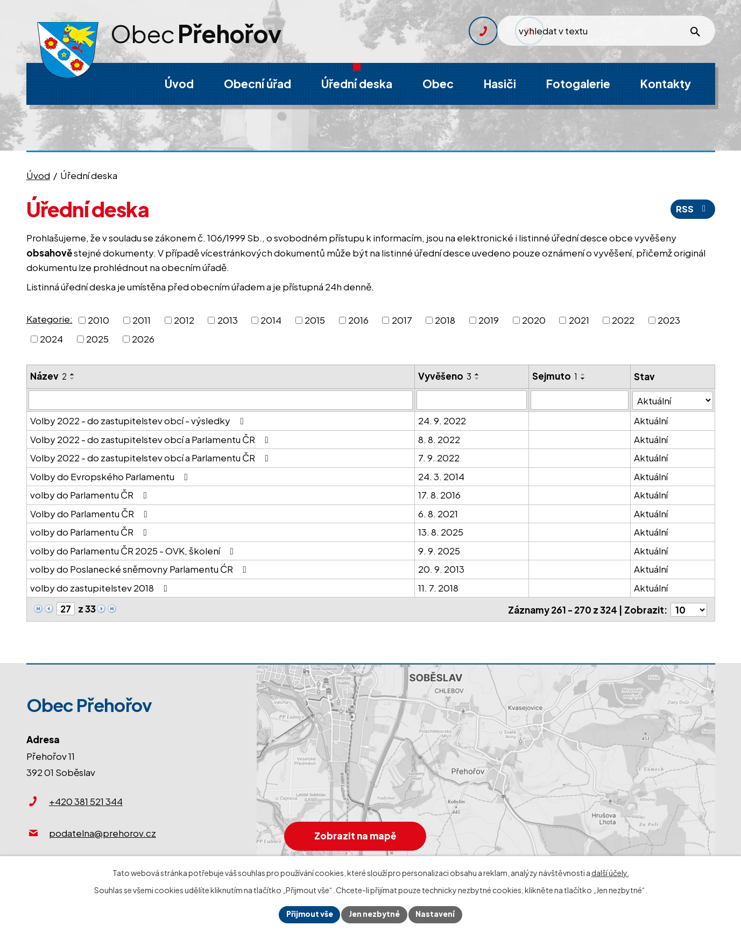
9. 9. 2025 (440, 550)
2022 (623, 319)
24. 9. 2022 (443, 420)
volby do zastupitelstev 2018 (101, 587)
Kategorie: (49, 319)
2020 (534, 319)
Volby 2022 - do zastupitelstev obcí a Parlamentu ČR (151, 439)
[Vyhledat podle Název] (221, 400)
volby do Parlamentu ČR (90, 495)
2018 (445, 319)
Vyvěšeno (445, 376)
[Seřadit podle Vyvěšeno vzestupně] (478, 374)
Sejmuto (555, 376)
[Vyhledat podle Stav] (672, 399)
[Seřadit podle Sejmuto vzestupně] (584, 374)
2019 (488, 319)
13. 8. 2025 (441, 532)
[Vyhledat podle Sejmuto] (580, 400)
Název (48, 376)
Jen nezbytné (375, 914)
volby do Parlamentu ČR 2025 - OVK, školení (134, 550)
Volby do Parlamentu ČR (91, 513)
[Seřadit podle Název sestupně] (73, 378)
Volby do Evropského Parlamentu (111, 476)
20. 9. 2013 (442, 569)
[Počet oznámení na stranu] (689, 609)
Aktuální (651, 420)
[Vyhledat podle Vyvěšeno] (472, 400)
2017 (402, 319)
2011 (141, 319)
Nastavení (437, 914)
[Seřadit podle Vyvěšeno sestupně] (478, 378)
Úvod (38, 175)
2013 (227, 319)
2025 (97, 339)
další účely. (610, 872)
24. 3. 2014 (442, 476)
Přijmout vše (309, 914)
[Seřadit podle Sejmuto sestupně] (584, 378)
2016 (358, 319)
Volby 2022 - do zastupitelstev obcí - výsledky (139, 420)
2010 (98, 319)
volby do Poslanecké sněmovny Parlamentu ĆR (140, 569)
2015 (315, 319)
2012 (184, 319)
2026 (143, 339)
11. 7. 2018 (439, 587)
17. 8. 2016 (440, 495)
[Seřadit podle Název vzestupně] (73, 374)
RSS (692, 209)
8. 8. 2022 (440, 439)
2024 (51, 339)
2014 (270, 319)
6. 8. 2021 (438, 513)
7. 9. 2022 (439, 458)
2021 (579, 319)
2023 (669, 319)
